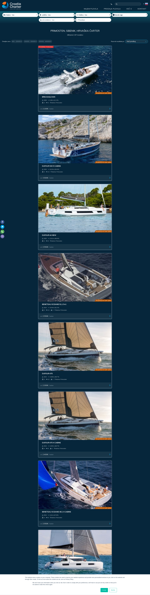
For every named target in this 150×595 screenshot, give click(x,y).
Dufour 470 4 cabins (50, 114)
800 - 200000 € (17, 41)
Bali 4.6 (7, 328)
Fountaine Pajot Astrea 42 (16, 285)
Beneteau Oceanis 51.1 (51, 243)
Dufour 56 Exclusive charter (18, 414)
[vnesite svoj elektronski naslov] (61, 543)
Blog (106, 520)
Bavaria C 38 (10, 243)
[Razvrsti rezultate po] (136, 41)
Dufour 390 (46, 285)
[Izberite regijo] (130, 15)
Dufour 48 (120, 328)
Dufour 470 (9, 114)
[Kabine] (20, 15)
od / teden (11, 82)
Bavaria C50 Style (123, 243)
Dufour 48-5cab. (12, 371)
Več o (129, 9)
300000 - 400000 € (45, 41)
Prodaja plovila (112, 9)
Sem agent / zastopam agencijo (58, 549)
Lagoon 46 (120, 114)
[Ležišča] (57, 15)
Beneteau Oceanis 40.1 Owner (55, 371)
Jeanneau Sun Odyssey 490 (90, 414)
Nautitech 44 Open (124, 157)
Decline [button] (113, 590)
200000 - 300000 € (30, 41)
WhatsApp (5, 560)
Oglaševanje (64, 520)
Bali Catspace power (88, 328)
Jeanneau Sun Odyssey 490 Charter (53, 415)
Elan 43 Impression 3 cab (89, 157)
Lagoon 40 (120, 371)
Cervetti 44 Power (50, 157)
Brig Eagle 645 (11, 71)
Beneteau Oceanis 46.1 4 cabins (92, 114)
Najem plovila (91, 9)
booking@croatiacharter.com (11, 567)
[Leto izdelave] (57, 20)
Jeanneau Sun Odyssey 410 (127, 200)
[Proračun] (93, 20)
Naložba (48, 520)
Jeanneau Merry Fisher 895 (90, 285)
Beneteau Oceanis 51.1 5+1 (127, 71)
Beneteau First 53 (123, 285)
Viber (3, 563)
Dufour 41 (9, 200)
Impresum (80, 520)
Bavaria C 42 (84, 200)
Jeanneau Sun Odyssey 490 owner (127, 415)
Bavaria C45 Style (86, 243)
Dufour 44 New (85, 71)
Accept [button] (104, 590)
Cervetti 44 (9, 157)
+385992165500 (10, 558)
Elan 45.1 (45, 328)
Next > (84, 441)
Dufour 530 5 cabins (50, 71)
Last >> (90, 441)
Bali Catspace (84, 371)
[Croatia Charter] (11, 5)
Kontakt (142, 9)
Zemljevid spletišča (136, 520)
